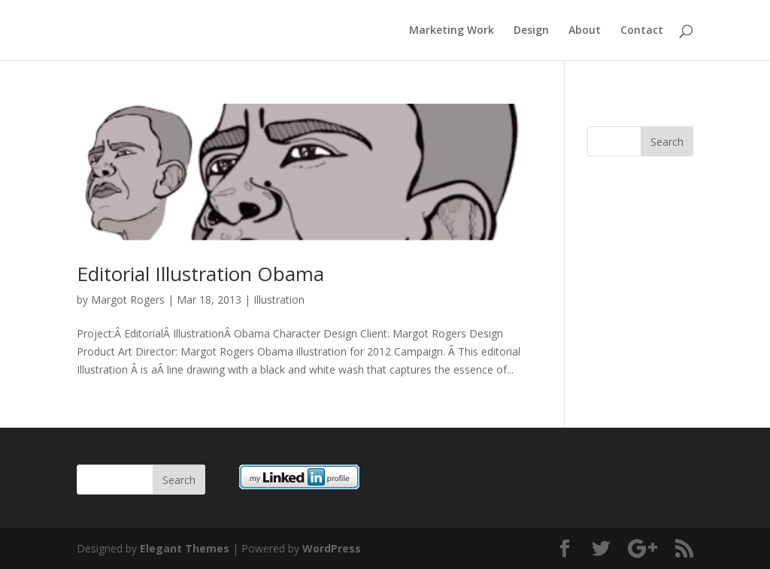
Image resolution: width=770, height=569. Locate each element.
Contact (641, 31)
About (584, 31)
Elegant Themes (184, 548)
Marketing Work (451, 31)
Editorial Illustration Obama (200, 273)
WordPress (331, 548)
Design (531, 31)
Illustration (279, 299)
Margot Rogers (128, 299)
